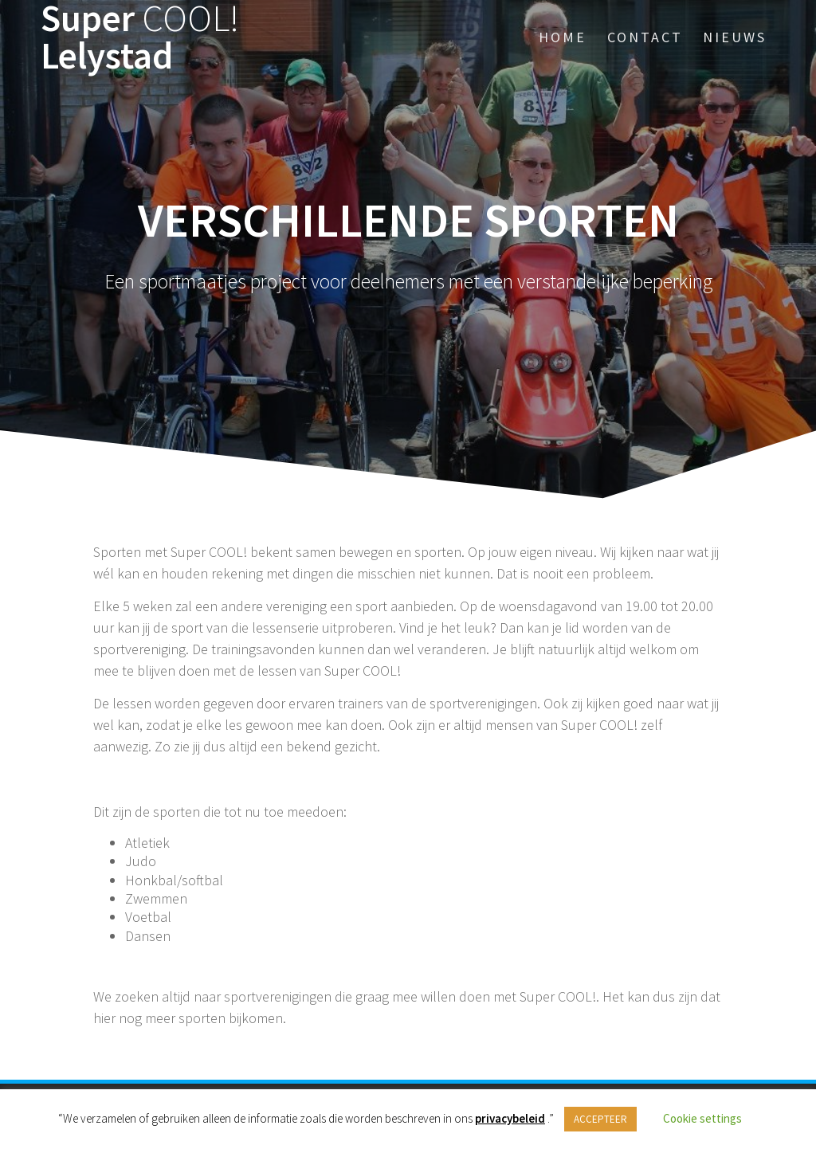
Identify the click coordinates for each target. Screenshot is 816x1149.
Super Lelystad (140, 37)
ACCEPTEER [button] (600, 1119)
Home (562, 37)
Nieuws (735, 37)
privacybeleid (510, 1118)
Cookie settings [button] (702, 1118)
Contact (645, 37)
